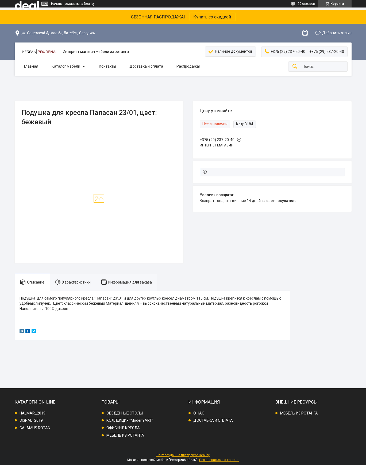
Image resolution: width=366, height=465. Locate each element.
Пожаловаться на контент (219, 460)
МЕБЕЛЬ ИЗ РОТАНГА (125, 435)
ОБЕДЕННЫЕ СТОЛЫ (124, 413)
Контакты (107, 66)
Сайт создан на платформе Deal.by (183, 455)
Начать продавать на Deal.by (73, 4)
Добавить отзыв (337, 33)
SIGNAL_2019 (31, 420)
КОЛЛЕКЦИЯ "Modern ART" (129, 420)
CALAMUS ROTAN (35, 428)
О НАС (198, 413)
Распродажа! (188, 66)
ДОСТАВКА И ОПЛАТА (213, 420)
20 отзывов (306, 4)
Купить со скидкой (212, 17)
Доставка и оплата (146, 66)
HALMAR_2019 (32, 413)
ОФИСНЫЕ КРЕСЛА (123, 428)
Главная (31, 66)
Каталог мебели (66, 66)
